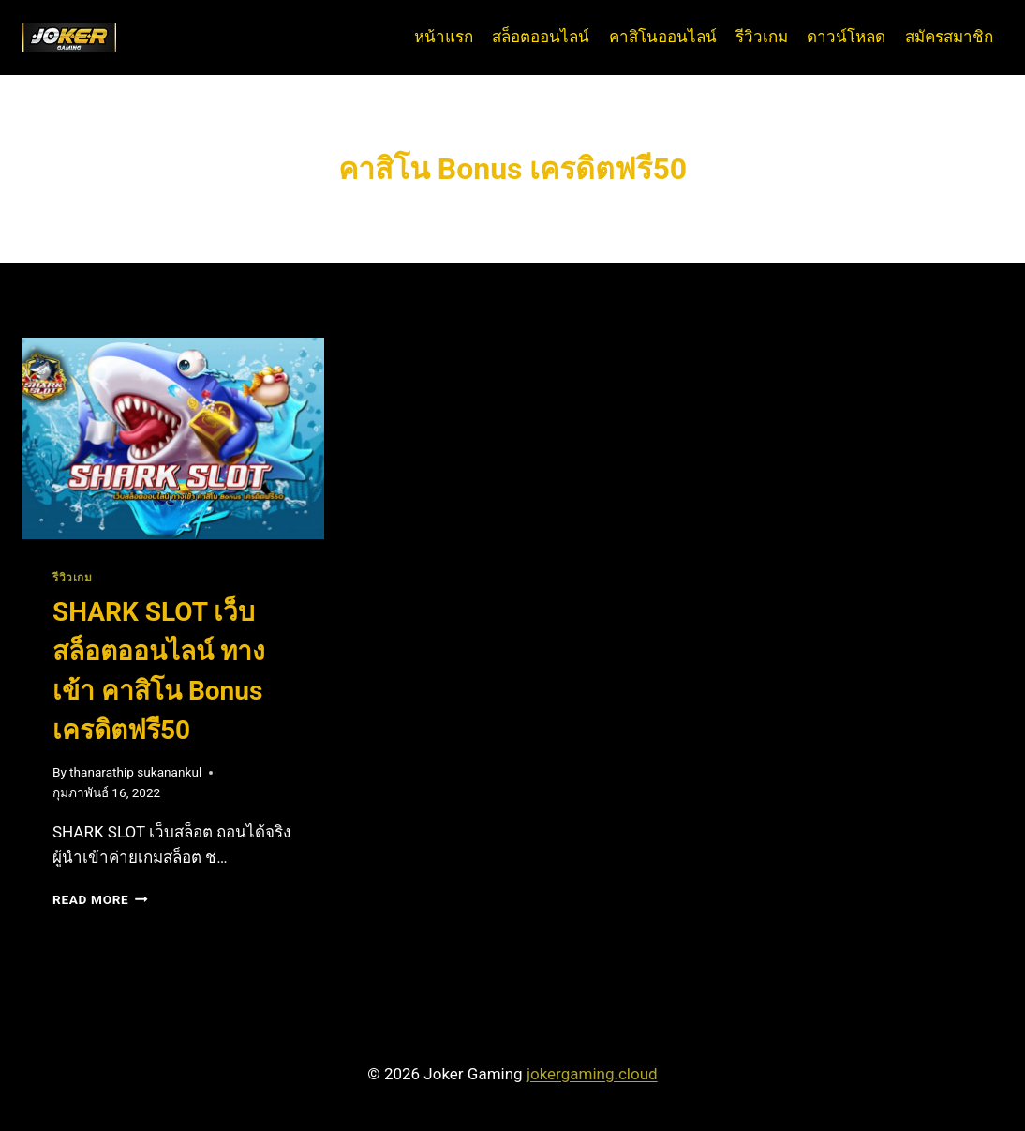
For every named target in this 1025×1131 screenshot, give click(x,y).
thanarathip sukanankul (135, 771)
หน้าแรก (443, 36)
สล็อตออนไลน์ (540, 36)
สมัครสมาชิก (949, 36)
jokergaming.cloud (592, 1073)
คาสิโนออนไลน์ (663, 36)
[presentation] (173, 438)
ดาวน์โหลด (846, 36)
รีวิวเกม (761, 36)
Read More (100, 899)
